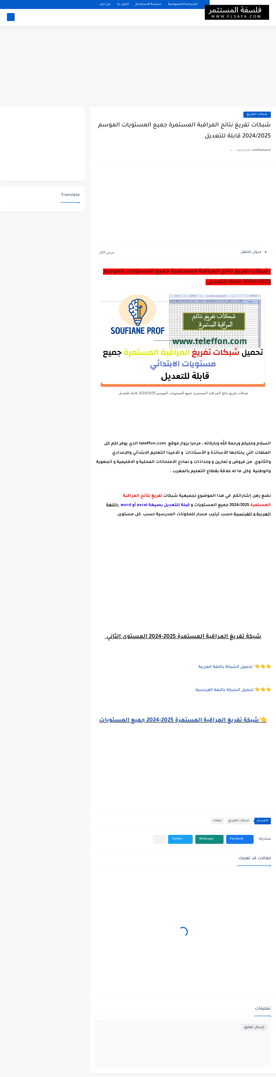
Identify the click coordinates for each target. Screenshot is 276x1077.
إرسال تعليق (254, 1027)
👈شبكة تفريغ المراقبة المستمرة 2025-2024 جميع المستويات (183, 721)
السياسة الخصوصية (182, 4)
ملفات (217, 821)
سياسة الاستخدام (148, 4)
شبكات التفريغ (257, 114)
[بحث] (11, 17)
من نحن (105, 4)
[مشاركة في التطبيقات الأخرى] (159, 839)
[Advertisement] (138, 67)
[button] (240, 839)
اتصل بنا (123, 4)
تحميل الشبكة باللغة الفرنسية (225, 690)
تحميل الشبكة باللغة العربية (226, 667)
